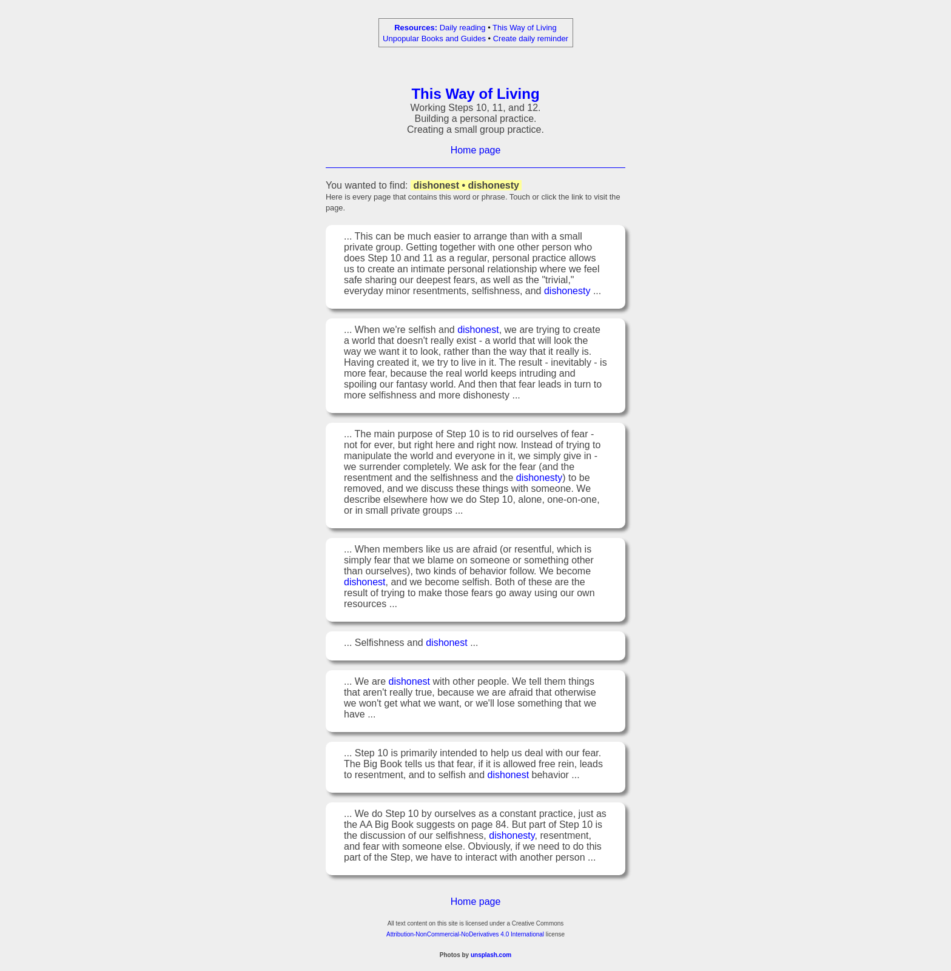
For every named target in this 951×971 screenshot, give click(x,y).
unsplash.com (491, 956)
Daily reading (463, 27)
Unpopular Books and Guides (434, 38)
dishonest (478, 331)
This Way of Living (524, 27)
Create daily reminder (530, 38)
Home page (476, 152)
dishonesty (567, 292)
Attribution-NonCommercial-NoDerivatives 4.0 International (465, 936)
